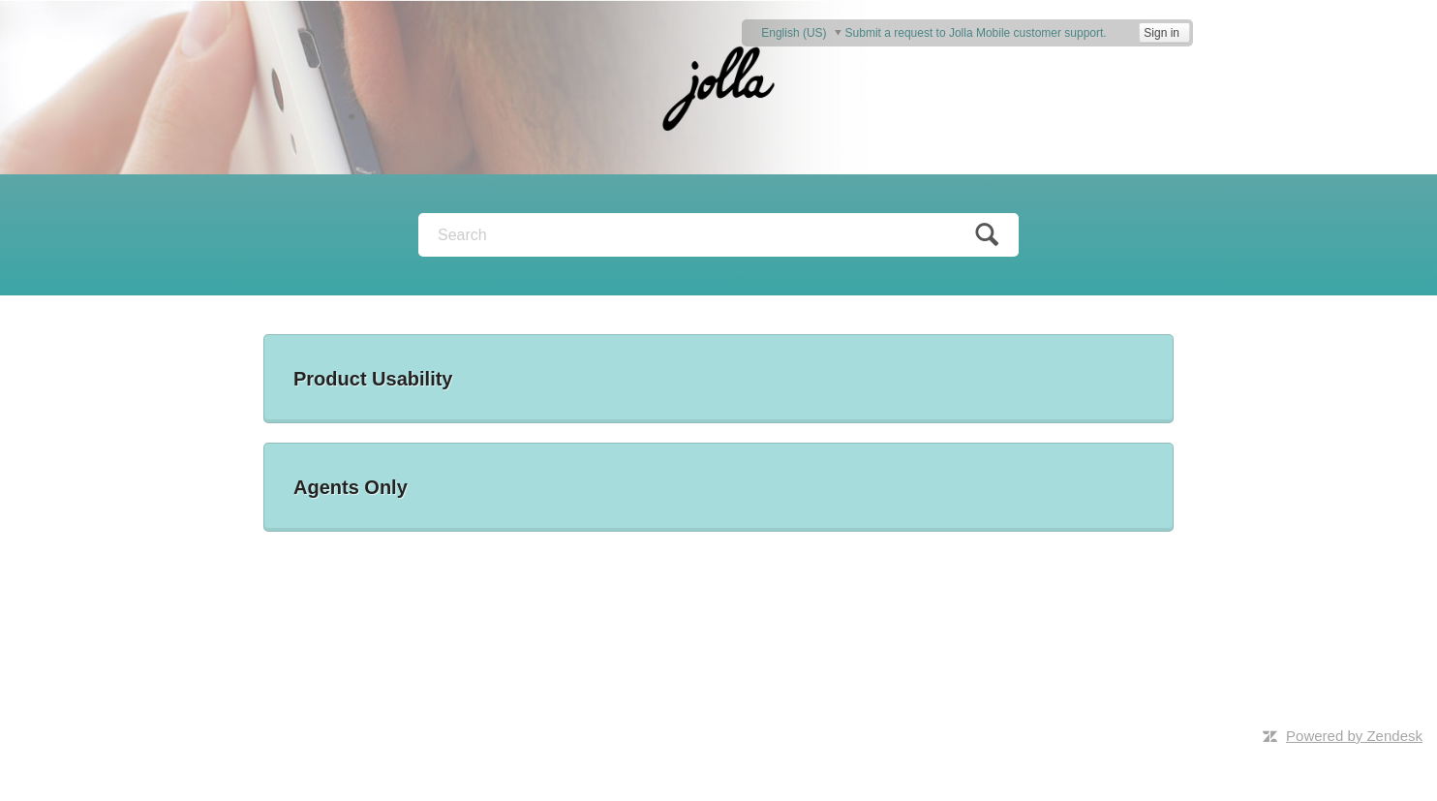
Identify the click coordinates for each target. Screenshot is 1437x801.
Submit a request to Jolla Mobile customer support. (976, 33)
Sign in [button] (1161, 33)
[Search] (718, 235)
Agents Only (350, 487)
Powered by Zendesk (1354, 735)
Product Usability (372, 378)
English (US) (795, 32)
